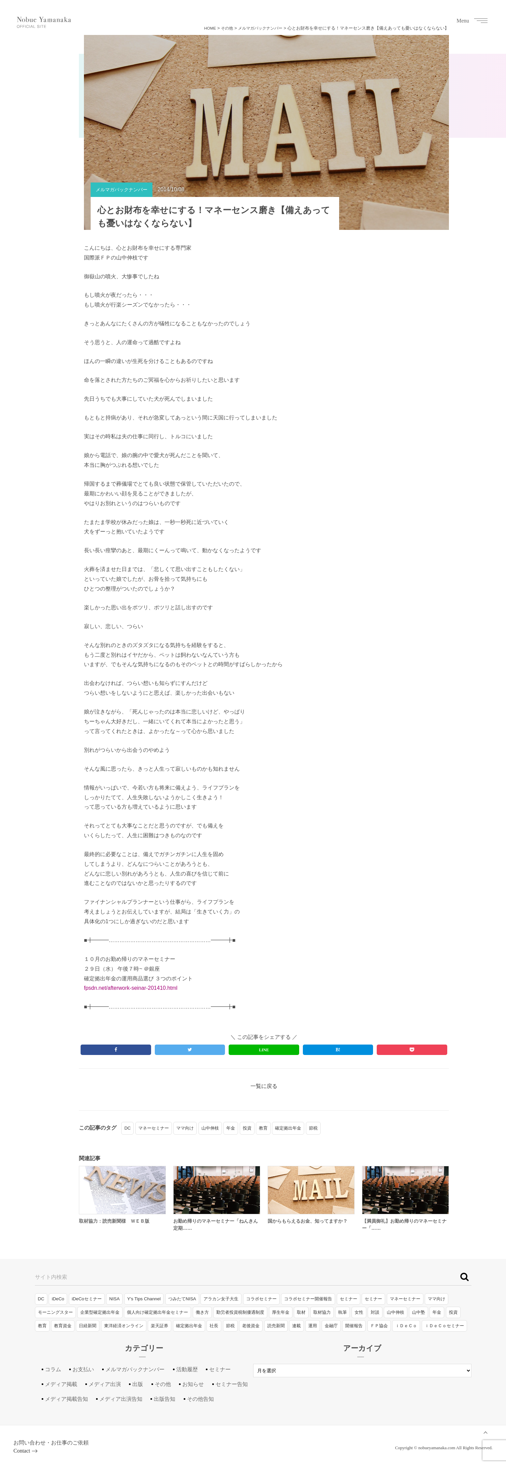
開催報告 (354, 1325)
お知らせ (193, 1384)
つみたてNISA (182, 1298)
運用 (312, 1325)
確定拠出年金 (288, 1128)
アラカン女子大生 (220, 1298)
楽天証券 (159, 1325)
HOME (204, 28)
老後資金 (251, 1325)
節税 (313, 1128)
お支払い (83, 1369)
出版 (137, 1384)
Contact (21, 1451)
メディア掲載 (61, 1384)
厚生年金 (280, 1312)
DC (127, 1128)
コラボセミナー (261, 1298)
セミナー (348, 1298)
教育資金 (63, 1325)
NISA (114, 1298)
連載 (296, 1325)
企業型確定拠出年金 (100, 1312)
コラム (53, 1369)
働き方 (202, 1312)
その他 (222, 28)
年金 (230, 1128)
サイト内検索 (51, 1277)
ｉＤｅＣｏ (406, 1325)
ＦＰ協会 (379, 1325)
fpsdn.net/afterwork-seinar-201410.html (130, 988)
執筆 (342, 1312)
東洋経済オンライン (123, 1325)
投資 (247, 1128)
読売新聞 (276, 1325)
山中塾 (418, 1312)
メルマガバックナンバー (258, 28)
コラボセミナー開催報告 (308, 1298)
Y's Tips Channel (144, 1298)
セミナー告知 (232, 1384)
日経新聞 (87, 1325)
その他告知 (200, 1399)
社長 (214, 1325)
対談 (375, 1312)
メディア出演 (105, 1384)
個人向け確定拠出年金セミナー (157, 1312)
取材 (301, 1312)
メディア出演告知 (120, 1399)
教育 (263, 1128)
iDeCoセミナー (87, 1298)
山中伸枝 (210, 1128)
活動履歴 (187, 1369)
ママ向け (185, 1128)
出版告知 (164, 1399)
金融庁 (331, 1325)
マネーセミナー (153, 1128)
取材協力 (322, 1312)
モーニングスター (55, 1312)
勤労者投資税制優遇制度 (240, 1312)
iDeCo (58, 1298)
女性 (359, 1312)
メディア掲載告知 (66, 1399)
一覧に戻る (263, 1086)
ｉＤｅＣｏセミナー (444, 1325)
